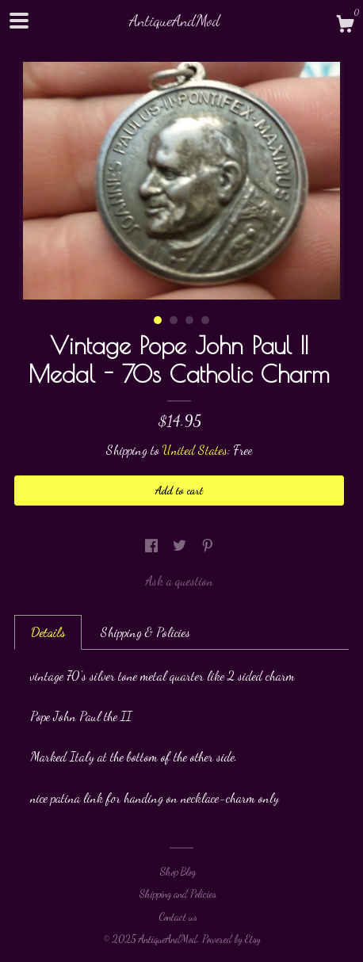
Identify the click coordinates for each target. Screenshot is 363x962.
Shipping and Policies (177, 894)
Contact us (178, 916)
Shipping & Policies (145, 631)
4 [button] (205, 320)
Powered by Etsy (231, 939)
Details (48, 631)
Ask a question (179, 580)
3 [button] (189, 320)
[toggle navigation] (19, 21)
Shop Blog (178, 871)
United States (194, 449)
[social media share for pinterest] (207, 545)
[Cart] (344, 26)
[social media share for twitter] (181, 545)
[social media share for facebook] (153, 545)
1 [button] (158, 320)
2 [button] (174, 320)
